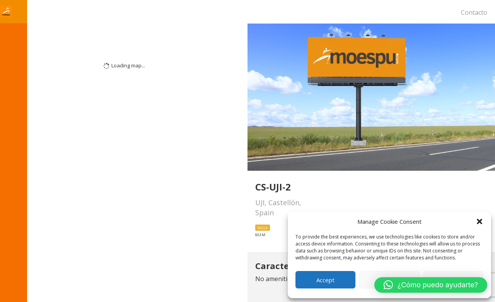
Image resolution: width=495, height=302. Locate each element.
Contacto (474, 12)
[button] (479, 221)
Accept (325, 280)
